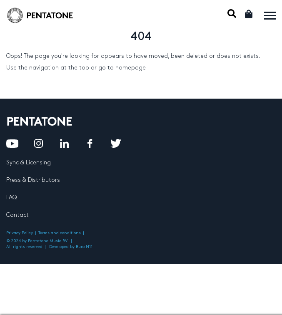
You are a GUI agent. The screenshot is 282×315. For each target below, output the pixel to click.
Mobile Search (231, 13)
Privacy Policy (19, 233)
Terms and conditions (59, 233)
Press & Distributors (33, 180)
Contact (17, 215)
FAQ (11, 197)
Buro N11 (84, 247)
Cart (249, 14)
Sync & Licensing (28, 162)
